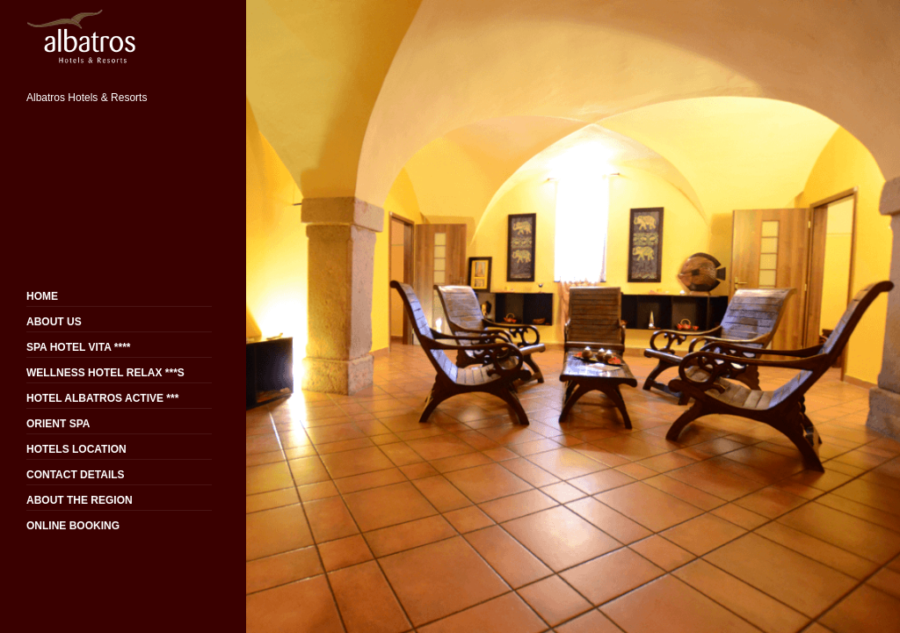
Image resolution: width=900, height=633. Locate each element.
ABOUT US (54, 322)
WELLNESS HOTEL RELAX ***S (105, 373)
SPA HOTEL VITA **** (78, 347)
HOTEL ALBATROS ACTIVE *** (102, 398)
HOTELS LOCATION (76, 449)
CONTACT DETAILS (75, 475)
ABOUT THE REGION (79, 500)
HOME (42, 296)
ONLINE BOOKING (73, 526)
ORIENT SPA (58, 424)
